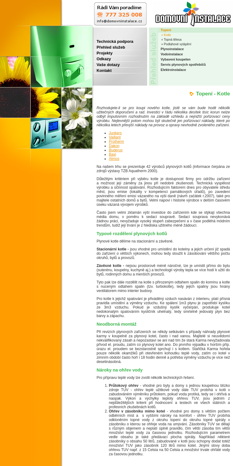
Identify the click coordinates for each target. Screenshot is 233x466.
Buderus (116, 150)
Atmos (114, 159)
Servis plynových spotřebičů (183, 64)
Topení (166, 30)
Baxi (112, 154)
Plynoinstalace (172, 49)
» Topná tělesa (171, 39)
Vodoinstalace (172, 54)
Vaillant (114, 137)
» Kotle (166, 35)
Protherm (116, 141)
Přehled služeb (109, 47)
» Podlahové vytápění (176, 44)
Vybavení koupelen (175, 59)
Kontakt (103, 70)
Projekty (103, 53)
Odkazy (102, 59)
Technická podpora (113, 41)
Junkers (115, 133)
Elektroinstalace (173, 70)
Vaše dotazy (107, 64)
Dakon (114, 146)
